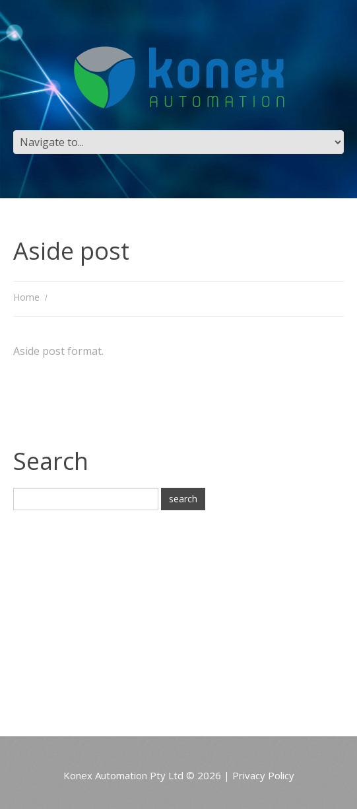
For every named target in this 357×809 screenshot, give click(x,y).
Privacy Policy (263, 775)
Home (26, 297)
